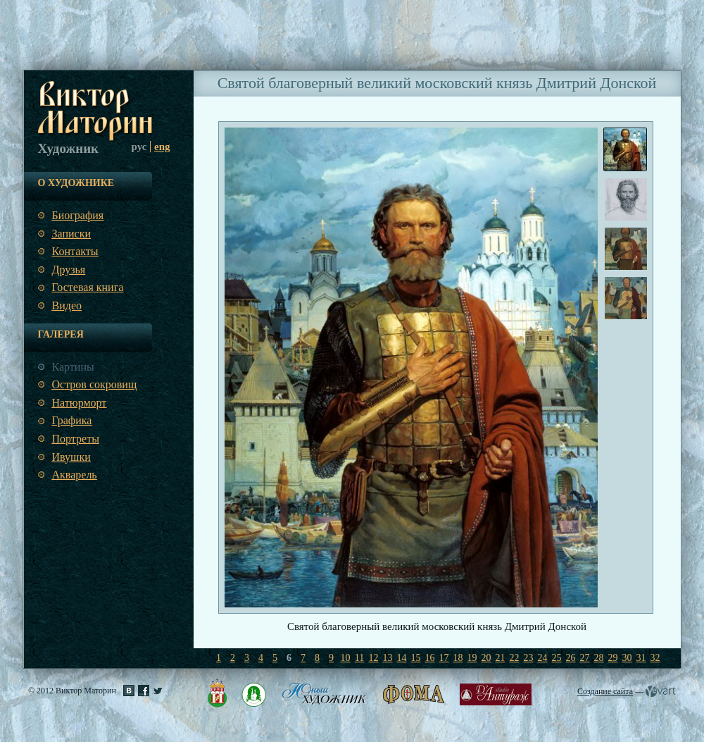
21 (500, 658)
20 (486, 658)
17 (444, 658)
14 (402, 658)
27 (585, 658)
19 (472, 658)
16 (430, 658)
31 (641, 658)
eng (162, 146)
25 (557, 658)
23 (529, 658)
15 (416, 658)
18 (458, 658)
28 (599, 658)
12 (374, 658)
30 (627, 658)
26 (571, 658)
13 (388, 658)
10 (346, 658)
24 (543, 658)
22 (515, 658)
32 (655, 658)
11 (359, 658)
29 (613, 658)
